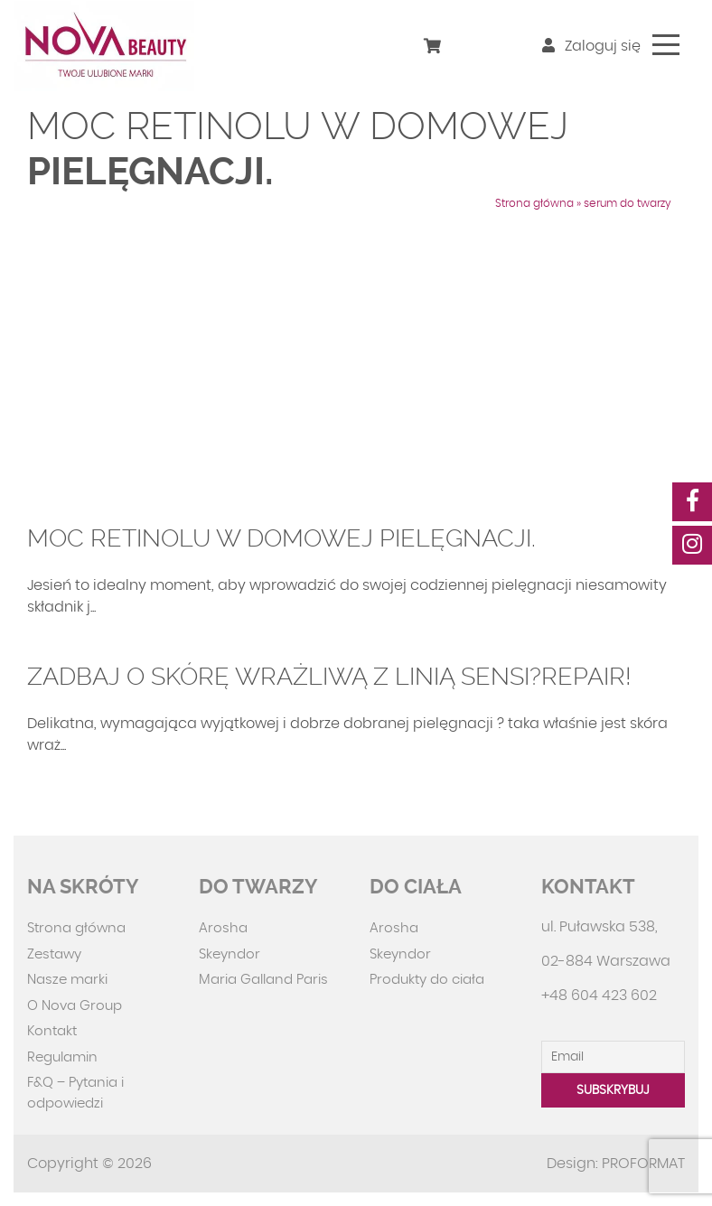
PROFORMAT (643, 1163)
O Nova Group (74, 1006)
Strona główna (534, 203)
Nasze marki (67, 979)
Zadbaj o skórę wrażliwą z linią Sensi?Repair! (329, 676)
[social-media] (692, 501)
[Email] (613, 1057)
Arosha (223, 928)
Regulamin (62, 1057)
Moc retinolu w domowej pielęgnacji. (281, 538)
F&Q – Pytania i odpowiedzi (75, 1093)
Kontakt (52, 1031)
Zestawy (54, 954)
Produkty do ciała (427, 979)
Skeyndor (229, 954)
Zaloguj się (591, 46)
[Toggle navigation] (665, 44)
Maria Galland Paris (263, 979)
